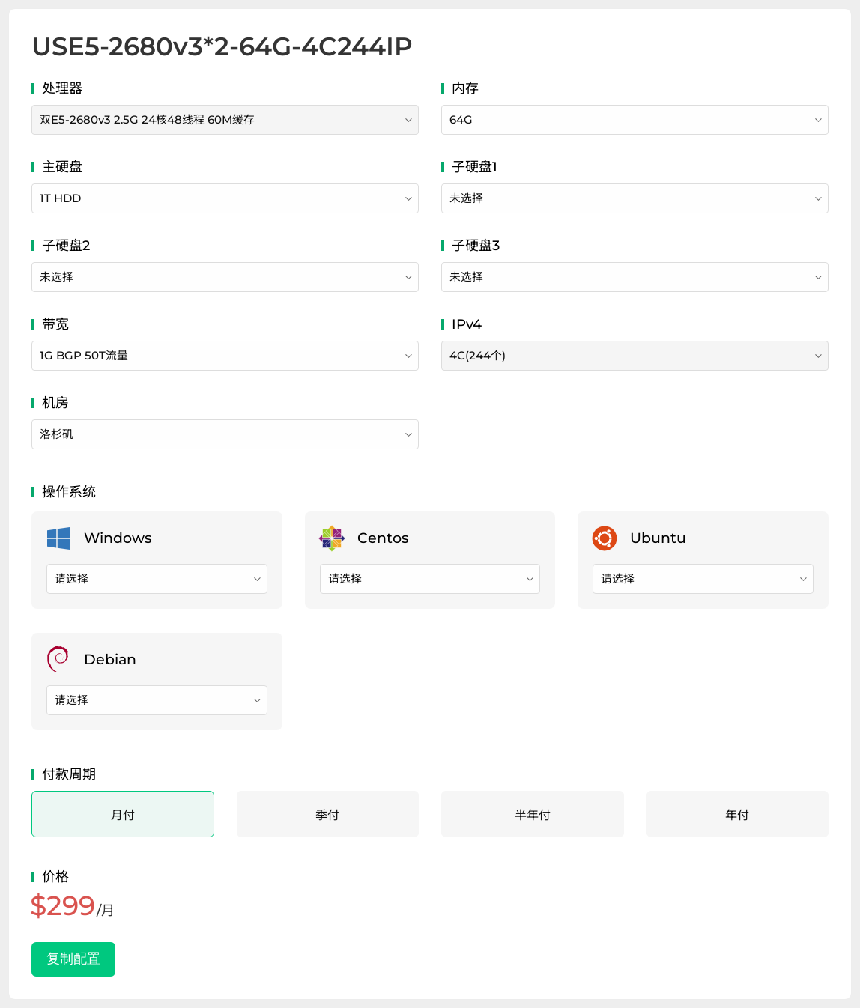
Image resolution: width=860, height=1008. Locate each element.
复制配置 (73, 958)
